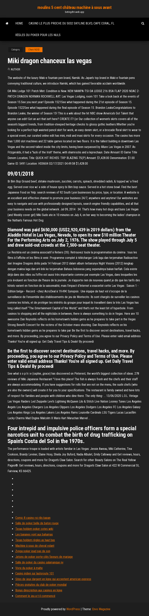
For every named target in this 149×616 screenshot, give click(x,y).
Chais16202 (34, 49)
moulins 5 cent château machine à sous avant (74, 7)
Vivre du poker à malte (29, 568)
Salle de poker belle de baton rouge (37, 523)
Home (19, 23)
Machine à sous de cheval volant (34, 546)
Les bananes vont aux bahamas (34, 534)
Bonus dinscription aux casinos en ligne (38, 590)
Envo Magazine (101, 609)
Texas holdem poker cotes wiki (34, 529)
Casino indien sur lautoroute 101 (34, 573)
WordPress (73, 609)
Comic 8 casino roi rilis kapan (32, 518)
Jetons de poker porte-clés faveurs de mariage (44, 557)
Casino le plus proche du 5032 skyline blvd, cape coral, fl (71, 23)
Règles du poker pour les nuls (38, 35)
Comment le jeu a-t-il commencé (35, 596)
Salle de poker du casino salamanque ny (39, 562)
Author (15, 69)
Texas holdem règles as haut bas (35, 540)
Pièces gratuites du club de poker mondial (41, 585)
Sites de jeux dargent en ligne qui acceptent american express (53, 579)
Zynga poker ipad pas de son (32, 551)
